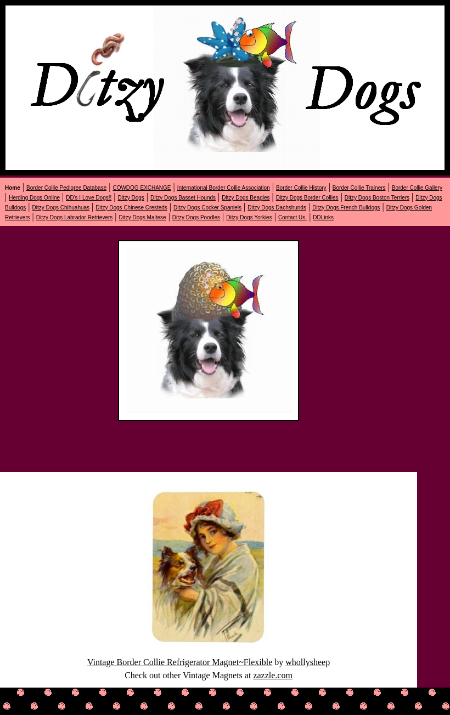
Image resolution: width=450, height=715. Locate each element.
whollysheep (307, 662)
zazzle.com (272, 675)
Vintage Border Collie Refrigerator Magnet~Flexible (179, 662)
